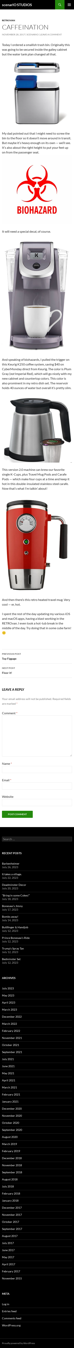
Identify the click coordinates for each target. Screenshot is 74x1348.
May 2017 (8, 1257)
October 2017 (10, 1221)
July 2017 (8, 1243)
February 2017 (11, 1271)
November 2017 (12, 1214)
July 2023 (8, 988)
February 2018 (11, 1193)
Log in (5, 1304)
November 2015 (12, 1278)
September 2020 (12, 1129)
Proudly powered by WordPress (18, 1343)
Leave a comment (51, 34)
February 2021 (11, 1094)
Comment (9, 713)
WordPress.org (11, 1325)
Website (7, 796)
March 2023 (9, 1009)
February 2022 (11, 1030)
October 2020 (10, 1122)
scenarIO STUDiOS (17, 5)
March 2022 (9, 1023)
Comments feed (11, 1318)
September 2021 (12, 1052)
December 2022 (12, 1016)
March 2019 (9, 1144)
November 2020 (12, 1115)
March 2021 (9, 1087)
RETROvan (8, 20)
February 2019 (11, 1151)
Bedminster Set (11, 959)
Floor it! (37, 670)
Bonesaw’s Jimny (12, 906)
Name (7, 763)
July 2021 (8, 1059)
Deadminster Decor (14, 884)
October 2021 (10, 1045)
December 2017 (12, 1207)
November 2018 (12, 1165)
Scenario (32, 34)
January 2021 (10, 1101)
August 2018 (10, 1179)
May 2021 (8, 1073)
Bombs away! (10, 916)
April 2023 (8, 1002)
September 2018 (12, 1172)
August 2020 (10, 1137)
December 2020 (12, 1108)
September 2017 (12, 1228)
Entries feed (9, 1311)
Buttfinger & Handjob (15, 927)
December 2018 (12, 1158)
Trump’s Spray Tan (13, 948)
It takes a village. (12, 874)
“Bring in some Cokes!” (16, 895)
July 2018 (8, 1186)
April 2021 (8, 1080)
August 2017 (10, 1236)
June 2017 (8, 1250)
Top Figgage (37, 656)
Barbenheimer (11, 863)
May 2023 (8, 995)
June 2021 (8, 1066)
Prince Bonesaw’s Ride (16, 937)
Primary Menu (69, 4)
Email (6, 780)
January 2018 (10, 1200)
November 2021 (12, 1037)
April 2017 (8, 1264)
